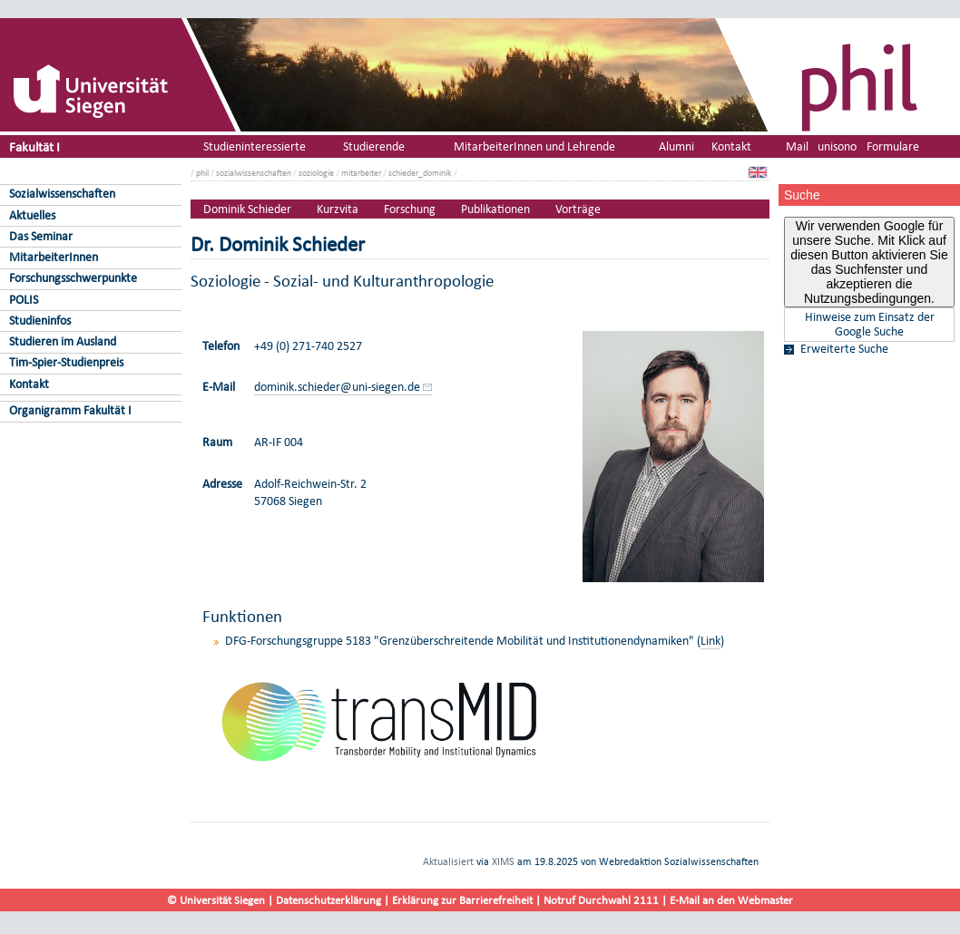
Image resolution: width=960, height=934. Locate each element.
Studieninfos (40, 320)
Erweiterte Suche (844, 349)
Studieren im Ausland (62, 341)
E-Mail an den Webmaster (731, 900)
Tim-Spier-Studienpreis (66, 362)
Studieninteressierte (254, 146)
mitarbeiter (361, 173)
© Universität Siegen (216, 900)
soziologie (316, 173)
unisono (837, 146)
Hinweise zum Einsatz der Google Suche (870, 324)
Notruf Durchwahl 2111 (601, 900)
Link (710, 640)
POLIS (23, 299)
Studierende (374, 146)
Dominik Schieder (247, 209)
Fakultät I (34, 146)
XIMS (503, 861)
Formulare (893, 146)
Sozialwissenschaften (62, 193)
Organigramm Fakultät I (70, 410)
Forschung (410, 209)
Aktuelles (32, 215)
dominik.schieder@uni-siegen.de (337, 386)
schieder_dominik (420, 173)
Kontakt (29, 384)
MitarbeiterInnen (53, 257)
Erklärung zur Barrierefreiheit (462, 900)
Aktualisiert (448, 861)
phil (202, 173)
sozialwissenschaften (253, 173)
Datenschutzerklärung (328, 900)
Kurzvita (337, 209)
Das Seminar (41, 236)
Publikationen (495, 209)
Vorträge (578, 209)
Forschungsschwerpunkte (73, 278)
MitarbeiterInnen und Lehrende (534, 146)
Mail (797, 146)
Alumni (676, 146)
